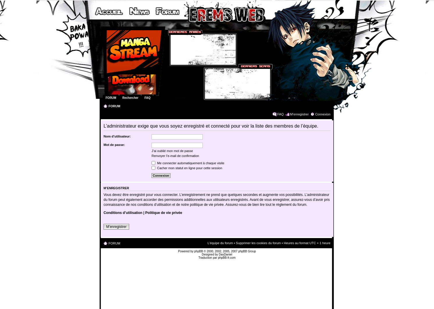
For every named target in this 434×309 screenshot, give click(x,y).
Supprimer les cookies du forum (258, 243)
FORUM (114, 106)
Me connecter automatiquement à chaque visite (188, 163)
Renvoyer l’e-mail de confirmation (175, 156)
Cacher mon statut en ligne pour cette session (187, 168)
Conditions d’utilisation (123, 213)
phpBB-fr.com (227, 257)
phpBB (198, 251)
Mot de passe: (114, 145)
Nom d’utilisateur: (117, 136)
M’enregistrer (299, 114)
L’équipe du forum (220, 243)
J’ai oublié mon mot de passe (172, 151)
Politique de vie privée (163, 213)
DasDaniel (225, 254)
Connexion (322, 114)
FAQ (280, 114)
